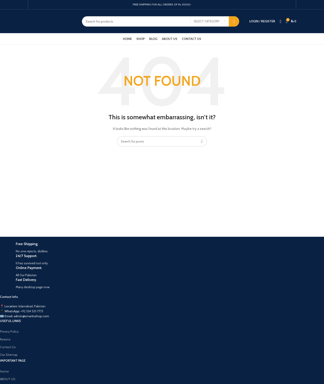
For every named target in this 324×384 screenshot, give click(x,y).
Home (4, 371)
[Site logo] (51, 21)
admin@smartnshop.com (31, 316)
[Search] (160, 21)
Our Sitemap (9, 355)
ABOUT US (7, 379)
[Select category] (209, 21)
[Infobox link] (134, 248)
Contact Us (8, 347)
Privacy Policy (9, 331)
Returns (5, 339)
